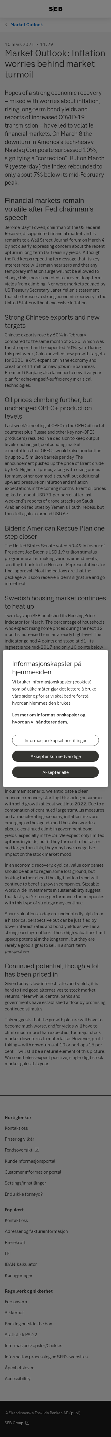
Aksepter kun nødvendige (55, 756)
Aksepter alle (55, 772)
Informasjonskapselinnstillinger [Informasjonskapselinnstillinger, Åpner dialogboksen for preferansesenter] (56, 740)
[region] (55, 718)
